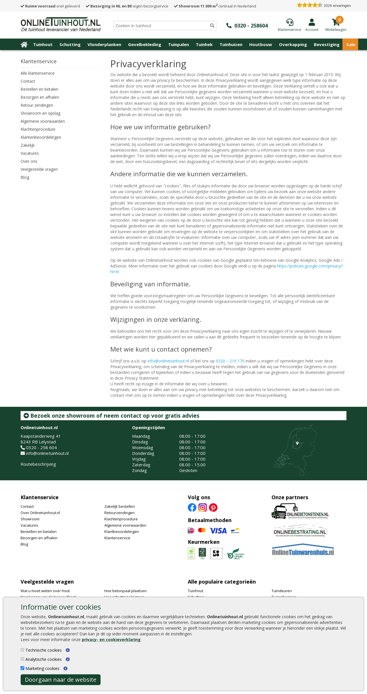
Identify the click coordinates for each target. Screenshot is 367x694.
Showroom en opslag (40, 113)
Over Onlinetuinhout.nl (40, 512)
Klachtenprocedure (38, 129)
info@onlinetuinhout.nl (168, 361)
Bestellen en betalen (39, 89)
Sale (350, 44)
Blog (25, 177)
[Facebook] (192, 507)
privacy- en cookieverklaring (111, 639)
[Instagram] (202, 507)
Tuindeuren (282, 590)
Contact (28, 81)
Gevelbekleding (144, 44)
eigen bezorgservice (127, 6)
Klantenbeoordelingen (41, 137)
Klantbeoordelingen (121, 531)
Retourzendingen (119, 512)
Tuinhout (43, 44)
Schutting (70, 44)
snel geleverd (50, 6)
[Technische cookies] (22, 650)
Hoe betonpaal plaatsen (125, 590)
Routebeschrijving (38, 464)
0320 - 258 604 (41, 447)
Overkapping (293, 44)
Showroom (30, 519)
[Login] (311, 25)
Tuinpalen (178, 44)
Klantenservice (40, 497)
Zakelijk (28, 145)
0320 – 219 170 (230, 361)
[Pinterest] (213, 507)
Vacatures (30, 153)
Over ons (29, 161)
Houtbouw (260, 44)
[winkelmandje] (335, 29)
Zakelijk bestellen (119, 506)
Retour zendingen (37, 105)
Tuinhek (204, 44)
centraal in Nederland (215, 6)
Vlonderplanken (104, 44)
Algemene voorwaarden (43, 121)
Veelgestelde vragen (39, 169)
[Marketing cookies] (22, 668)
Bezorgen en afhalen (40, 97)
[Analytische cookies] (22, 659)
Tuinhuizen (231, 44)
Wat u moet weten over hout (45, 590)
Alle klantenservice (38, 73)
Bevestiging (327, 44)
